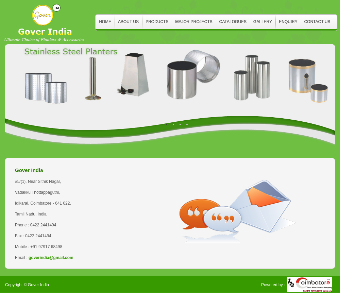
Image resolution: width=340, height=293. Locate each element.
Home (105, 21)
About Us (128, 21)
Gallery (262, 21)
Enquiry (288, 21)
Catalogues (233, 21)
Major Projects (193, 21)
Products (157, 21)
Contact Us (317, 21)
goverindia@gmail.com (51, 257)
